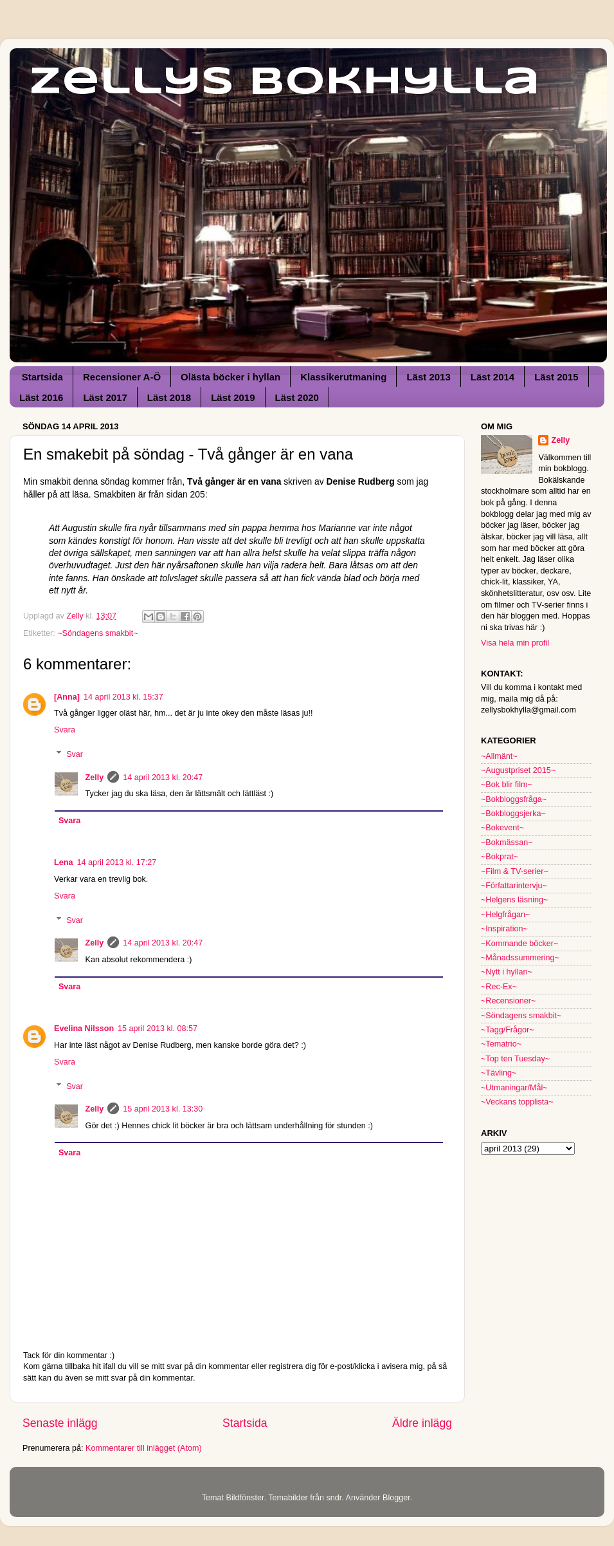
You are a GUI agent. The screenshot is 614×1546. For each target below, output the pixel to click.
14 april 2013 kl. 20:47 (163, 777)
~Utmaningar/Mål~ (514, 1087)
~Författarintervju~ (514, 885)
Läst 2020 (297, 397)
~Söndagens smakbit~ (97, 633)
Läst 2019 (233, 397)
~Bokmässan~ (507, 842)
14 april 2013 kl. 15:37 (123, 697)
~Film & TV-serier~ (514, 871)
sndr (333, 1497)
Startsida (42, 376)
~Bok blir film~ (506, 784)
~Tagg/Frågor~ (507, 1029)
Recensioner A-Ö (122, 376)
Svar (74, 754)
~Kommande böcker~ (519, 943)
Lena (63, 862)
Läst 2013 (428, 376)
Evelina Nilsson (84, 1028)
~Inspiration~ (504, 928)
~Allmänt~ (499, 756)
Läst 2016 (41, 397)
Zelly (95, 777)
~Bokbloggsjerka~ (513, 813)
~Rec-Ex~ (499, 986)
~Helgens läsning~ (514, 899)
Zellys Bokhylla (284, 82)
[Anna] (67, 697)
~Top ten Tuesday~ (515, 1058)
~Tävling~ (498, 1072)
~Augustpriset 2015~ (518, 770)
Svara (64, 729)
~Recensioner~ (508, 1000)
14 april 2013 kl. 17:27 (116, 862)
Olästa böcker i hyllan (230, 376)
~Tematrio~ (501, 1043)
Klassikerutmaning (343, 376)
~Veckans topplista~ (517, 1101)
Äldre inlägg (422, 1423)
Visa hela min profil (515, 642)
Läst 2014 (492, 376)
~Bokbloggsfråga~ (513, 799)
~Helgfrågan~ (505, 914)
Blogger (396, 1497)
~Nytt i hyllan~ (506, 971)
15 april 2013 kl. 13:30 (163, 1108)
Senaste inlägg (60, 1423)
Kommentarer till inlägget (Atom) (144, 1448)
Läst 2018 (169, 397)
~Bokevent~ (502, 827)
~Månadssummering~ (520, 957)
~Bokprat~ (499, 856)
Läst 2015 (556, 376)
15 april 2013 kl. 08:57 (157, 1028)
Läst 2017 (105, 397)
